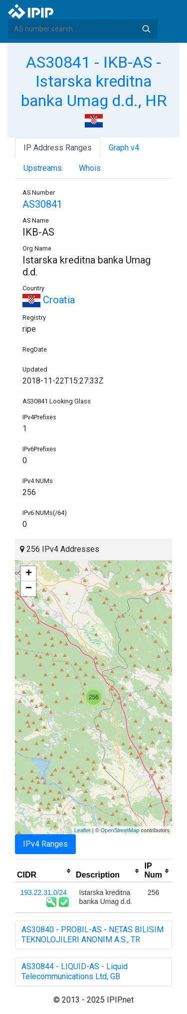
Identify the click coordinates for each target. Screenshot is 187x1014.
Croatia (48, 300)
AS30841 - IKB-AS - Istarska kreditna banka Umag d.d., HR (94, 81)
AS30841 (42, 204)
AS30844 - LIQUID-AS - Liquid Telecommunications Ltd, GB (74, 971)
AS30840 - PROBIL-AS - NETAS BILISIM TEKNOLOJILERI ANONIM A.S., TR (92, 934)
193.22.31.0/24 (43, 892)
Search (146, 28)
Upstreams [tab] (42, 168)
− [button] (28, 588)
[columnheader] (44, 871)
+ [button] (28, 573)
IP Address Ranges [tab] (57, 147)
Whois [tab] (90, 168)
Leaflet (82, 830)
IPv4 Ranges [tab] (45, 844)
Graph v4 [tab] (124, 147)
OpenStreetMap (120, 830)
